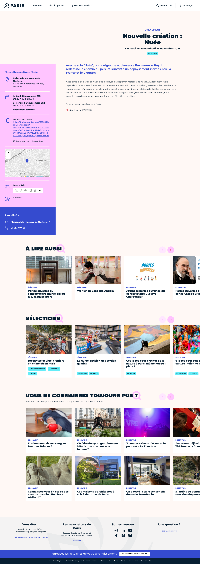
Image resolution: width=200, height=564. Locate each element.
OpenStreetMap (39, 176)
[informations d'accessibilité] (28, 190)
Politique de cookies (129, 561)
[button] (27, 161)
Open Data (113, 561)
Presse (104, 561)
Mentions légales (56, 561)
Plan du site (146, 561)
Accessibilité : (82, 561)
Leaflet (27, 176)
